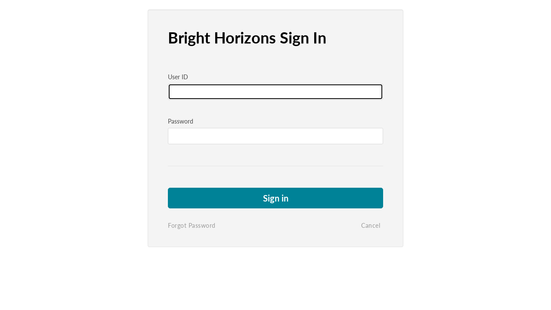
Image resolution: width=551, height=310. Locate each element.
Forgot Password (192, 225)
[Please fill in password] (275, 136)
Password (180, 121)
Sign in (275, 198)
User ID (178, 77)
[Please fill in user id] (275, 92)
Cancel (370, 225)
